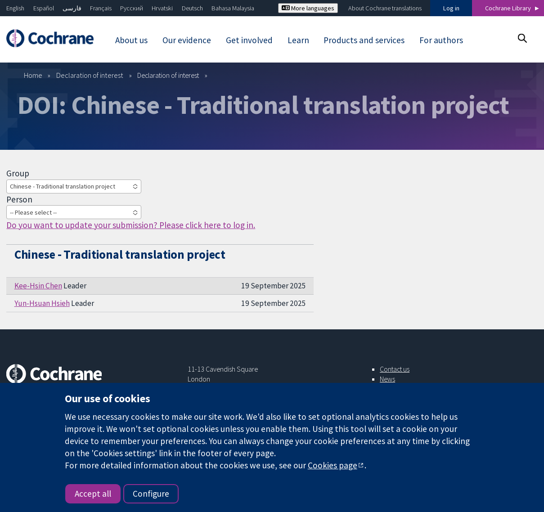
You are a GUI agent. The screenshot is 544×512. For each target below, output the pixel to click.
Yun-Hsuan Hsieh (42, 303)
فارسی (72, 8)
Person (19, 199)
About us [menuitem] (131, 40)
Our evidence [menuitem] (186, 40)
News (387, 378)
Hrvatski (162, 8)
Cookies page (332, 465)
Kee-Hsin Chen (38, 286)
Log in (451, 8)
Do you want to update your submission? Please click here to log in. (130, 225)
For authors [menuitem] (441, 40)
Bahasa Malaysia (232, 8)
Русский (131, 8)
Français (101, 8)
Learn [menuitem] (298, 40)
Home (33, 75)
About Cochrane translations (385, 8)
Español (43, 8)
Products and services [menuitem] (364, 40)
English (15, 8)
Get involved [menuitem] (249, 40)
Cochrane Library (508, 8)
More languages (308, 8)
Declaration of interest (89, 75)
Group (17, 173)
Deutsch (192, 8)
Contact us (394, 368)
